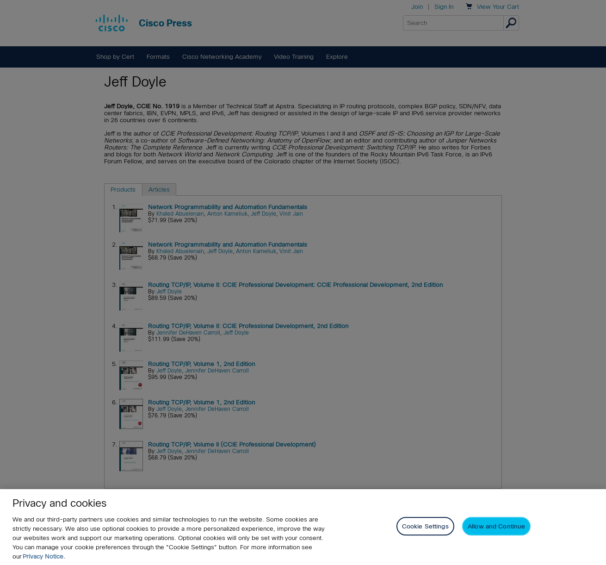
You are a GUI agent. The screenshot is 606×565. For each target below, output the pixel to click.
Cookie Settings (425, 526)
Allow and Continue (496, 526)
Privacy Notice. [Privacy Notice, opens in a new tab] (44, 556)
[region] (303, 527)
